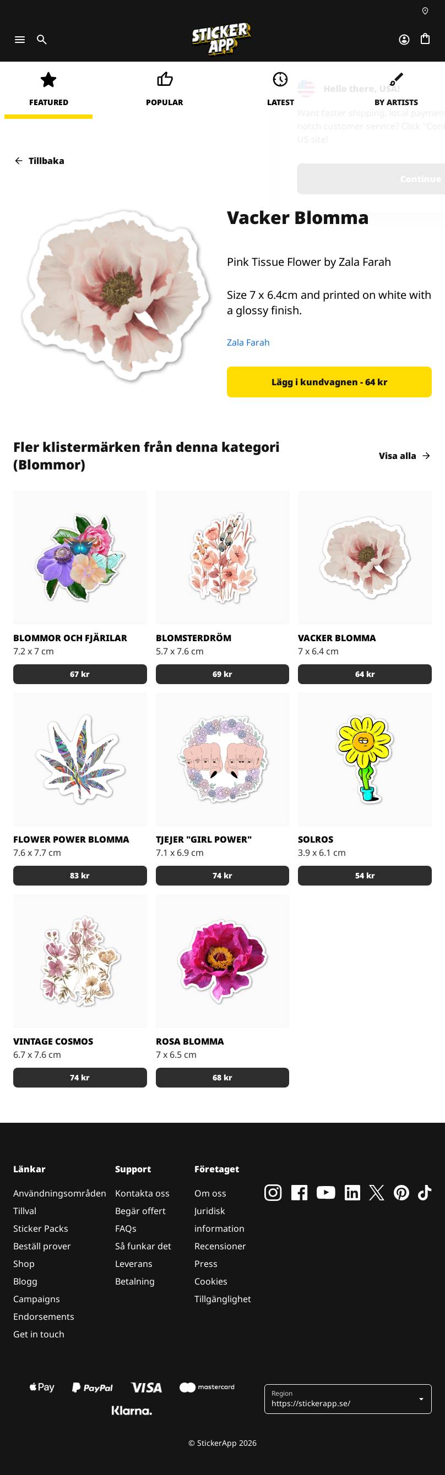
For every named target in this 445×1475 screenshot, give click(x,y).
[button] (329, 382)
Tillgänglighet (222, 1299)
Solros (315, 839)
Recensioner (220, 1246)
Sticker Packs (40, 1228)
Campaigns (36, 1299)
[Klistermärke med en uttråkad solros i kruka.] (365, 760)
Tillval (24, 1211)
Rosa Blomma (190, 1041)
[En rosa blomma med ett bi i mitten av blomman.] (223, 961)
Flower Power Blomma (71, 839)
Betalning (135, 1281)
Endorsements (43, 1316)
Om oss (210, 1193)
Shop (24, 1264)
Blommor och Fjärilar (70, 638)
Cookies (210, 1281)
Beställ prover (42, 1246)
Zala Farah (248, 342)
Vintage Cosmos (53, 1041)
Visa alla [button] (405, 456)
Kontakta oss (142, 1193)
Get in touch (38, 1334)
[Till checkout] (425, 39)
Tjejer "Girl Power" (204, 839)
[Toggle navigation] (19, 39)
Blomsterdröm (193, 638)
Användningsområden (59, 1193)
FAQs (126, 1228)
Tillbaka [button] (38, 161)
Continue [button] (292, 179)
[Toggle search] (39, 39)
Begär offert (140, 1211)
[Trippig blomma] (80, 760)
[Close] (411, 84)
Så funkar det (143, 1246)
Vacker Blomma (337, 638)
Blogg (25, 1281)
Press (206, 1264)
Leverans (134, 1264)
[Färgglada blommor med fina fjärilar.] (80, 558)
